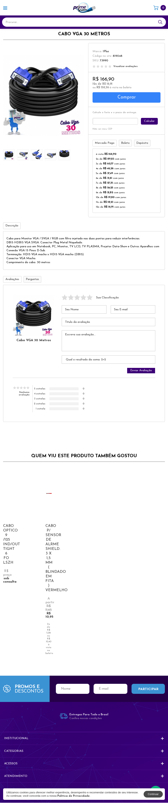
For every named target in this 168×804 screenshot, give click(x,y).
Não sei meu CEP (102, 129)
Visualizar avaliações (125, 66)
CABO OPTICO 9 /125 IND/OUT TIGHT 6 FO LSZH (11, 545)
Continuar (153, 794)
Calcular (149, 121)
